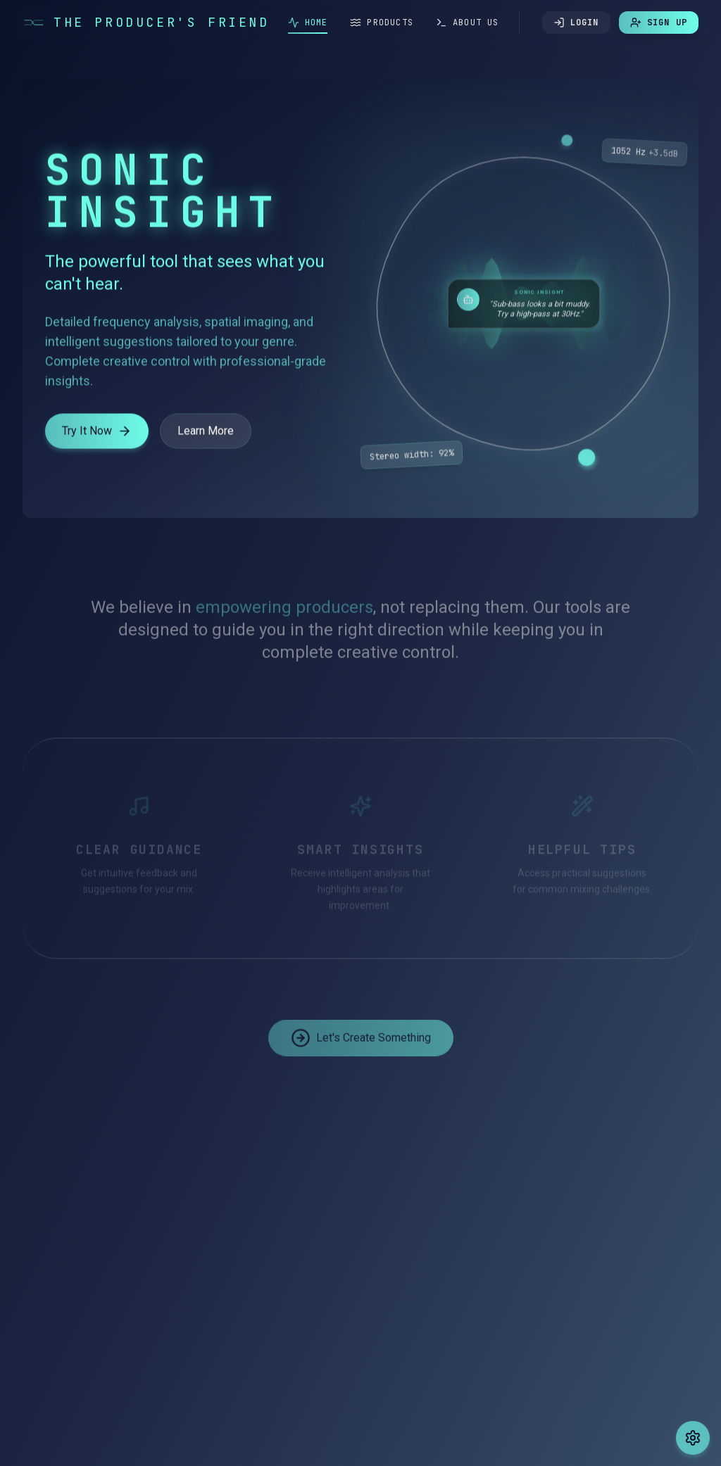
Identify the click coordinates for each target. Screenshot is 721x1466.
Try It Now (97, 434)
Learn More (205, 434)
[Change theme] (693, 1438)
